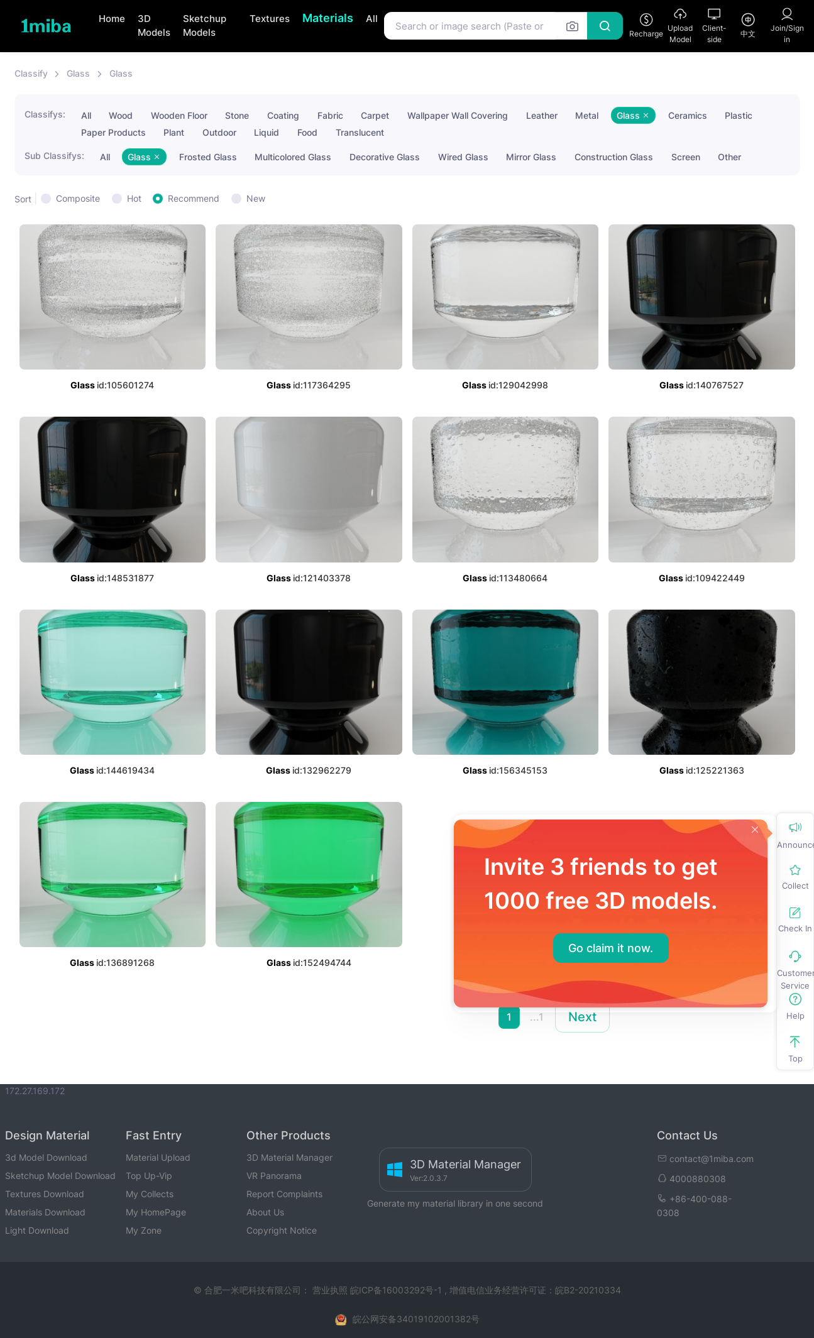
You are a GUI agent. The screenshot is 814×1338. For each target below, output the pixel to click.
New (255, 198)
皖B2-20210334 (588, 1290)
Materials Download (45, 1212)
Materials (327, 18)
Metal (586, 115)
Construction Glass (614, 156)
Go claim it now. (610, 948)
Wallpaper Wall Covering (457, 115)
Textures (270, 19)
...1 (537, 1017)
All (372, 19)
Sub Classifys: (54, 155)
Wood (121, 115)
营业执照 (331, 1290)
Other (729, 156)
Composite (78, 198)
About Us (265, 1212)
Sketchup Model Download (60, 1175)
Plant (173, 132)
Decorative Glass (384, 156)
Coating (283, 115)
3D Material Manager (289, 1157)
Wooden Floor (179, 115)
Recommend (193, 198)
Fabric (330, 115)
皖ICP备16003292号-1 (396, 1290)
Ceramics (687, 115)
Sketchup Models (204, 26)
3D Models (154, 26)
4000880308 (691, 1178)
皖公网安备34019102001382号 (416, 1318)
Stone (237, 115)
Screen (685, 156)
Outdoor (219, 132)
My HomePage (156, 1212)
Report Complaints (284, 1193)
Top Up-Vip (149, 1175)
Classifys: (45, 114)
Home (112, 19)
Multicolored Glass (293, 156)
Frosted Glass (208, 156)
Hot (134, 198)
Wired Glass (463, 156)
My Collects (149, 1193)
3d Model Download (46, 1157)
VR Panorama (274, 1175)
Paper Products (113, 132)
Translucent (360, 132)
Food (307, 132)
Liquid (266, 132)
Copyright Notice (281, 1230)
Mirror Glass (531, 156)
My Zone (144, 1230)
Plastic (738, 115)
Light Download (37, 1230)
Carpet (375, 115)
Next (582, 1016)
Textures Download (44, 1193)
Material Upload (158, 1157)
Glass (78, 73)
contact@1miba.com (705, 1158)
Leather (542, 115)
